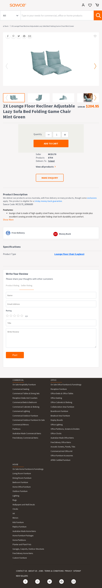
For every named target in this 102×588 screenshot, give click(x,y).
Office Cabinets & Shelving (61, 402)
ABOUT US (32, 571)
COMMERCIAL (18, 380)
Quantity (38, 134)
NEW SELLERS (22, 575)
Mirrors (15, 518)
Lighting (16, 495)
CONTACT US (21, 571)
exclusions (92, 198)
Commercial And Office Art (61, 451)
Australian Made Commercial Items (27, 433)
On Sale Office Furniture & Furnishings (66, 384)
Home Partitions (19, 540)
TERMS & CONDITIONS (54, 571)
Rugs (15, 500)
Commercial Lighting (21, 411)
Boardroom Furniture (59, 411)
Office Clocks (56, 433)
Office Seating (56, 398)
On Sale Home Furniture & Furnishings (28, 469)
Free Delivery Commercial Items (25, 438)
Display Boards (57, 420)
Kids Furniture (18, 522)
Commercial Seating (21, 389)
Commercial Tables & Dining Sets (26, 393)
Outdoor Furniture (20, 491)
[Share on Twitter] (17, 36)
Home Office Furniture (22, 487)
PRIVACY (68, 571)
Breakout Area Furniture (60, 415)
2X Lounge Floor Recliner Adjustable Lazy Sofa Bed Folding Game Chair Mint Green (42, 26)
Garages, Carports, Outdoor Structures (28, 549)
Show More (8, 219)
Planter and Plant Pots (22, 544)
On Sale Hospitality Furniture (24, 384)
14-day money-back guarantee (48, 201)
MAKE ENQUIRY (50, 177)
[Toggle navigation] (3, 6)
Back (6, 26)
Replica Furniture (19, 526)
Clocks (15, 509)
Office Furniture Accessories (62, 455)
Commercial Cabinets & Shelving (26, 407)
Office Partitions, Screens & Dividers (65, 429)
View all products (45, 166)
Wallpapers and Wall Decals (24, 504)
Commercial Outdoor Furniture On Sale (29, 420)
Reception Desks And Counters (25, 398)
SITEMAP (77, 571)
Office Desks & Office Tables (62, 393)
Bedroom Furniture (20, 482)
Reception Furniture (59, 389)
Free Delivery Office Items (61, 442)
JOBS (40, 571)
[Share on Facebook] (7, 36)
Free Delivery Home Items (23, 553)
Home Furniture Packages (23, 535)
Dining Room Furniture (22, 478)
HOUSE (15, 464)
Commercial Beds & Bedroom (25, 402)
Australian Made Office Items (62, 438)
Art (14, 513)
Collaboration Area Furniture (62, 407)
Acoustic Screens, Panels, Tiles (63, 446)
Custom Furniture (20, 558)
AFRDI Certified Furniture (60, 460)
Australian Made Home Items (24, 531)
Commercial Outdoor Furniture (25, 415)
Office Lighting (57, 424)
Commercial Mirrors (21, 424)
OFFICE (54, 380)
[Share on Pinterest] (12, 36)
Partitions (16, 429)
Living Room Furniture (22, 473)
